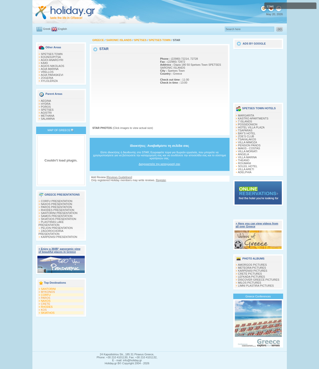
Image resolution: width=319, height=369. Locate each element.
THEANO (243, 160)
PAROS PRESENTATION (56, 207)
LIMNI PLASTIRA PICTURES (256, 285)
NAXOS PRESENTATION (56, 204)
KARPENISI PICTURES (252, 270)
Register (161, 180)
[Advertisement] (123, 85)
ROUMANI (244, 163)
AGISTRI (46, 112)
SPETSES (47, 109)
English (62, 28)
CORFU (46, 294)
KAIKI (44, 62)
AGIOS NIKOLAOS (52, 65)
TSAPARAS (245, 130)
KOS (44, 309)
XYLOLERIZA (49, 80)
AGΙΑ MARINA (50, 68)
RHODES (47, 306)
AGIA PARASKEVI (52, 74)
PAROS (45, 297)
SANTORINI (48, 288)
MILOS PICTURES (249, 282)
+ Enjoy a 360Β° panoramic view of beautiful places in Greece (59, 250)
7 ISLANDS (245, 121)
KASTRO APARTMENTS (253, 118)
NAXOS (46, 300)
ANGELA (243, 154)
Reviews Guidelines (119, 177)
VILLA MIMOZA (247, 142)
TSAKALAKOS (247, 139)
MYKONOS (48, 291)
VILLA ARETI (246, 169)
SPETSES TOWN (52, 54)
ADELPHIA (244, 172)
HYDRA (46, 103)
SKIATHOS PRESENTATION (58, 218)
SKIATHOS (48, 312)
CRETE (45, 303)
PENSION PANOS (249, 145)
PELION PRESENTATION (57, 227)
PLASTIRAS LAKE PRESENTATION (51, 223)
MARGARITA (246, 115)
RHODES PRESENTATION (57, 210)
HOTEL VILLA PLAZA (251, 127)
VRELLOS (47, 71)
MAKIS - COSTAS (249, 148)
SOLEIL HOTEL (247, 166)
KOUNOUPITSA (51, 56)
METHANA (47, 115)
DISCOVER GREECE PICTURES (258, 279)
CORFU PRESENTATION (56, 201)
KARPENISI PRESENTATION (59, 236)
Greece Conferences (258, 296)
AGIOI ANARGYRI (52, 59)
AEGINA (46, 100)
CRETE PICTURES (250, 273)
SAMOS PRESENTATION (57, 215)
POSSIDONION (247, 124)
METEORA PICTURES (252, 267)
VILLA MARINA (247, 157)
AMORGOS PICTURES (252, 264)
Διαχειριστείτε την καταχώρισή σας (159, 163)
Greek (47, 28)
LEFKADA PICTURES (251, 276)
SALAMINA (48, 118)
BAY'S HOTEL (246, 133)
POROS (46, 106)
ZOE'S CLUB (246, 136)
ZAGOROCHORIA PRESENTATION (51, 232)
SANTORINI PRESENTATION (59, 212)
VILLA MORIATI (247, 151)
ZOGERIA (47, 77)
